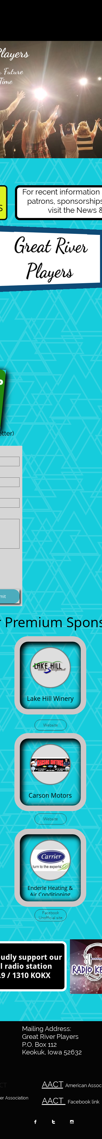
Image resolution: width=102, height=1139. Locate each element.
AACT (52, 1084)
